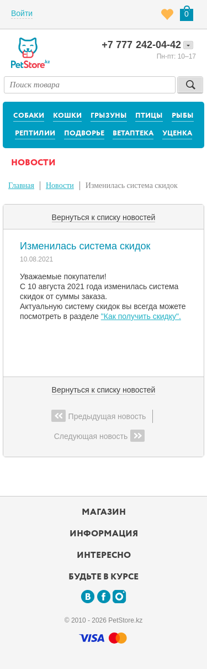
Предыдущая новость (98, 416)
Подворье (84, 133)
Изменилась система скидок (132, 185)
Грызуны (109, 115)
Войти (22, 13)
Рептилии (35, 133)
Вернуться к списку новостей (104, 217)
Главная (21, 185)
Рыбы (183, 115)
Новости (60, 185)
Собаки (28, 115)
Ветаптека (133, 133)
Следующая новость (99, 436)
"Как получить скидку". (141, 316)
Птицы (149, 115)
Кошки (67, 115)
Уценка (177, 133)
